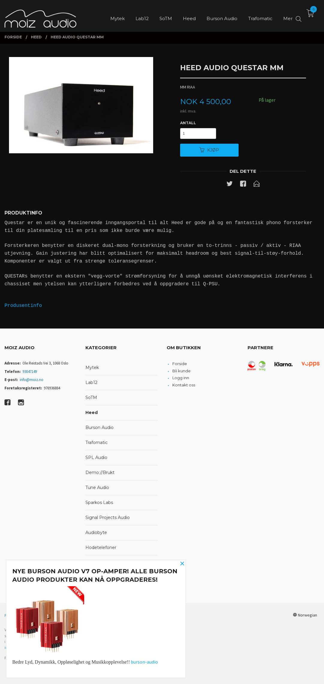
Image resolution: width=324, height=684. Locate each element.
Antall (188, 123)
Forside (179, 363)
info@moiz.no (31, 379)
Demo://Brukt (99, 472)
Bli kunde (181, 370)
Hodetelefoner (100, 547)
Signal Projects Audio (107, 517)
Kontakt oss (183, 384)
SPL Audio (96, 457)
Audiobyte (96, 532)
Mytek (92, 367)
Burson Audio (99, 427)
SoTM (91, 397)
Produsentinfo (23, 305)
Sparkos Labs (99, 502)
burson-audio (144, 662)
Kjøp (209, 150)
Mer (288, 15)
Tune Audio (97, 487)
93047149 (29, 371)
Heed (91, 412)
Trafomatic (96, 442)
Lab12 (91, 382)
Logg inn (180, 377)
